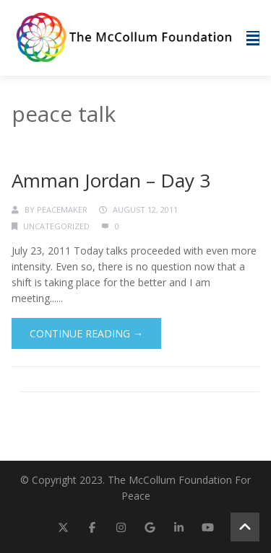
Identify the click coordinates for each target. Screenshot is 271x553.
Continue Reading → (86, 333)
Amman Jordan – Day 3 (111, 180)
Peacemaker (62, 209)
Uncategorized (56, 226)
